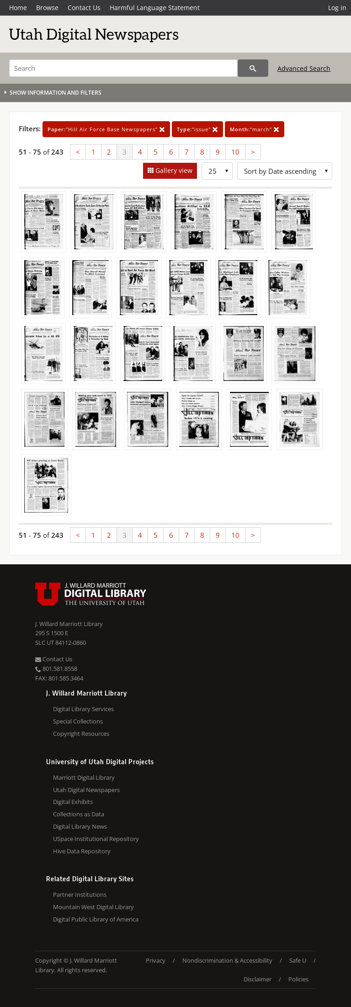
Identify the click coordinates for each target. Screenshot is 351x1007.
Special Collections (78, 721)
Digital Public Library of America (95, 919)
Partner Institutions (79, 894)
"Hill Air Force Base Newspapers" (106, 129)
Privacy (155, 960)
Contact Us (84, 7)
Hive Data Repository (82, 851)
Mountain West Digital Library (93, 907)
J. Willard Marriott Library (69, 624)
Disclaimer (257, 979)
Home (18, 7)
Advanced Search (303, 68)
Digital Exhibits (73, 802)
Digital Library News (80, 826)
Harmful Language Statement (155, 7)
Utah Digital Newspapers (86, 790)
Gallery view (173, 170)
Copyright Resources (81, 733)
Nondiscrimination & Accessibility (227, 960)
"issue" (197, 129)
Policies (298, 979)
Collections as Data (78, 814)
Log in (337, 7)
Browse (47, 7)
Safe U (297, 960)
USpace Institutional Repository (96, 839)
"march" (254, 129)
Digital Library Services (83, 709)
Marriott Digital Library (84, 777)
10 (235, 151)
